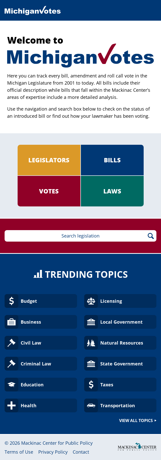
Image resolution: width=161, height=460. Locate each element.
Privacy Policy (53, 452)
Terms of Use (19, 452)
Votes (49, 191)
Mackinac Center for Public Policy (57, 443)
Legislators (48, 160)
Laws (112, 191)
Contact (81, 452)
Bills (112, 160)
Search (150, 236)
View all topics (136, 420)
